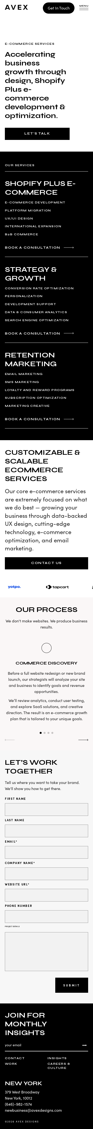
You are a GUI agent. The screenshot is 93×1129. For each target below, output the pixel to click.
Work (11, 1063)
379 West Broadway (22, 1091)
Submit (71, 985)
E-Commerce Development (35, 202)
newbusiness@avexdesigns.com (33, 1110)
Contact (15, 1058)
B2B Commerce (21, 234)
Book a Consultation (32, 248)
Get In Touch (59, 7)
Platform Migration (28, 210)
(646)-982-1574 (18, 1104)
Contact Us (46, 563)
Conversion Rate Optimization (39, 288)
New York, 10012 (18, 1098)
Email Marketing (24, 374)
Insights (57, 1058)
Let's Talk (37, 133)
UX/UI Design (19, 218)
